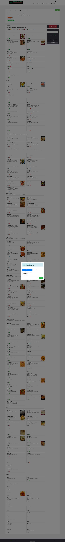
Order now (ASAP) (25, 273)
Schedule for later (25, 275)
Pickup (27, 269)
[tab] (27, 270)
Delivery (38, 269)
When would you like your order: (26, 272)
